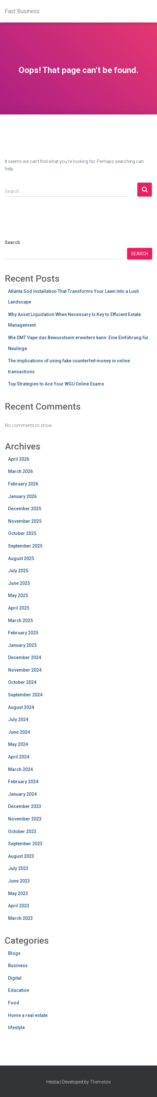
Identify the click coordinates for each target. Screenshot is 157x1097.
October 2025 (22, 533)
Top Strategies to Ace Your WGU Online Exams (56, 383)
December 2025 (24, 508)
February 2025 (23, 632)
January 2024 (22, 794)
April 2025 (18, 608)
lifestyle (16, 1027)
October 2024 (22, 682)
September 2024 (25, 694)
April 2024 (18, 756)
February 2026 (23, 483)
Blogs (14, 953)
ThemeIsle (100, 1081)
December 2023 (24, 806)
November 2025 (25, 521)
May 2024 (18, 744)
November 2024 (25, 670)
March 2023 (20, 918)
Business (18, 965)
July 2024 (18, 719)
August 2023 (21, 856)
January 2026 (22, 496)
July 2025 (18, 570)
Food (13, 1002)
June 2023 (19, 881)
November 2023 (25, 818)
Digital (15, 978)
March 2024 (20, 769)
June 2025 (19, 583)
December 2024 (24, 657)
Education (18, 990)
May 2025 (18, 595)
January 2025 (22, 645)
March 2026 (20, 471)
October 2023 (22, 831)
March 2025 (20, 620)
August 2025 (21, 558)
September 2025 (25, 545)
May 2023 (18, 893)
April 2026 (18, 459)
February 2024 (23, 781)
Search (12, 242)
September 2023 (25, 843)
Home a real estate (28, 1015)
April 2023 (18, 905)
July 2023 (18, 868)
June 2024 (19, 732)
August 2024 (21, 707)
